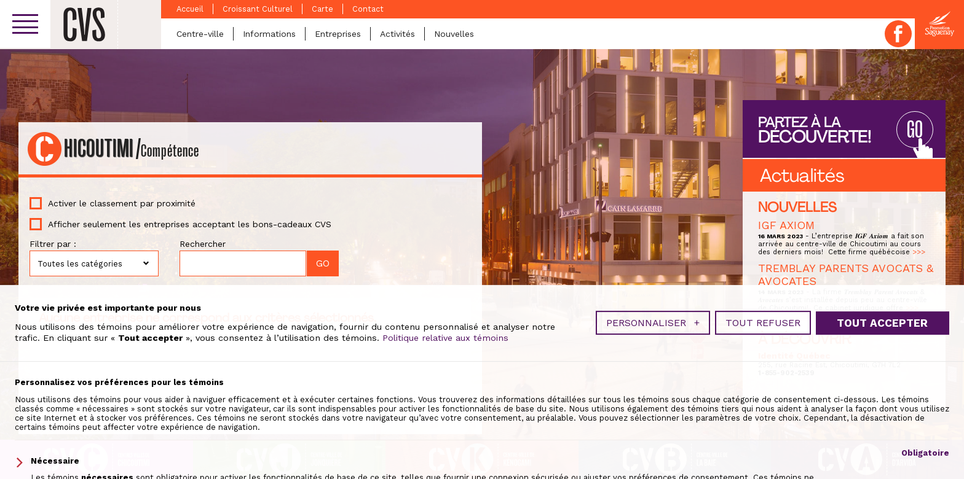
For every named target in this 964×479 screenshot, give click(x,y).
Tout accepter (882, 439)
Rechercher (203, 244)
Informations (269, 34)
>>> (918, 252)
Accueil (189, 9)
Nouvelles (454, 34)
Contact (368, 9)
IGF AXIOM (786, 225)
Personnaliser (653, 439)
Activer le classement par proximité (122, 203)
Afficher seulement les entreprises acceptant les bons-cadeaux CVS (189, 224)
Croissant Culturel (258, 9)
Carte (322, 9)
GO (915, 130)
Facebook (898, 33)
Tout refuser (762, 439)
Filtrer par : (53, 244)
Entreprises (338, 34)
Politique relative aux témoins (445, 454)
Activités (397, 34)
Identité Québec (794, 355)
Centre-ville (200, 34)
